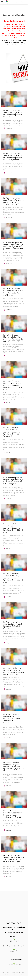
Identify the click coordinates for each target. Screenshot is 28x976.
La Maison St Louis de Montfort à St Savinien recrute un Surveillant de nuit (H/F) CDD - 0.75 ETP (13, 338)
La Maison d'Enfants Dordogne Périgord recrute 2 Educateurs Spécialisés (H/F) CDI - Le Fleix (13, 766)
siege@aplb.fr (14, 951)
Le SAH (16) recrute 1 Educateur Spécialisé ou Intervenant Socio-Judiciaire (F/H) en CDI (12, 814)
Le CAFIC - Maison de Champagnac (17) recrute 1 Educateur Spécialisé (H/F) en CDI (14, 292)
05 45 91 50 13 (14, 941)
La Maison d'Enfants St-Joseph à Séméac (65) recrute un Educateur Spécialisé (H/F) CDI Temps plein (12, 432)
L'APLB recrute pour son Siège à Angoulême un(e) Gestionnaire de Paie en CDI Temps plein (13, 480)
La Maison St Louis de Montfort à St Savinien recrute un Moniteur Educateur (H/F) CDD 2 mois (12, 385)
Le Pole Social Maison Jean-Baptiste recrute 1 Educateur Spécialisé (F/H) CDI (12, 625)
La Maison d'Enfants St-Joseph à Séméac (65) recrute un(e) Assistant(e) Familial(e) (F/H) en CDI (13, 671)
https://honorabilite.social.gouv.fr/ (13, 44)
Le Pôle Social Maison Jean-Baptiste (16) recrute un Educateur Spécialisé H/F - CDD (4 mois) (13, 156)
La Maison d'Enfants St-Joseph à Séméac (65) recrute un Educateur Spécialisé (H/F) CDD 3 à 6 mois (13, 528)
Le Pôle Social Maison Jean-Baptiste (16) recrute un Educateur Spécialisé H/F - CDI (13, 113)
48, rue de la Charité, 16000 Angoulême (14, 946)
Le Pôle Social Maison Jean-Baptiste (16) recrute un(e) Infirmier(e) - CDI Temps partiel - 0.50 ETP (13, 201)
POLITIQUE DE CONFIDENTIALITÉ (14, 960)
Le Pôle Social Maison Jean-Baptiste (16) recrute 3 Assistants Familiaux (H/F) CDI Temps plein (13, 858)
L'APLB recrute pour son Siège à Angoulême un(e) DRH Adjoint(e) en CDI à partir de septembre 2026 (13, 245)
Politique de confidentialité (15, 974)
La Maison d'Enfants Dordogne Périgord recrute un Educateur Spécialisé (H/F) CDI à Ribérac (12, 718)
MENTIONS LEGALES (14, 965)
